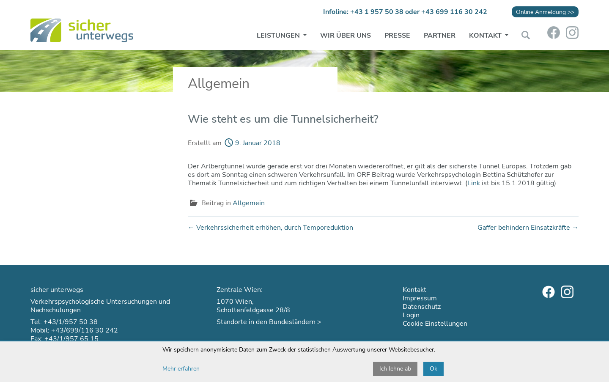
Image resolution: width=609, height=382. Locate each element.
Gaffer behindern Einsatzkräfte (528, 227)
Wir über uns (345, 35)
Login (411, 315)
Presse (397, 35)
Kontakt (486, 35)
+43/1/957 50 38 (71, 322)
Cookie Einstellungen (435, 323)
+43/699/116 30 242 (84, 330)
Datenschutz (422, 306)
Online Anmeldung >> (545, 12)
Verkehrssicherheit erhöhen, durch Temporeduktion (270, 227)
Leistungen (279, 35)
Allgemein (249, 203)
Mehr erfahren (181, 369)
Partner (439, 35)
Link (473, 183)
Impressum (420, 298)
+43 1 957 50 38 (376, 11)
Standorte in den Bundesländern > (269, 322)
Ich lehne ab (395, 369)
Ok (433, 369)
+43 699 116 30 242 (454, 11)
